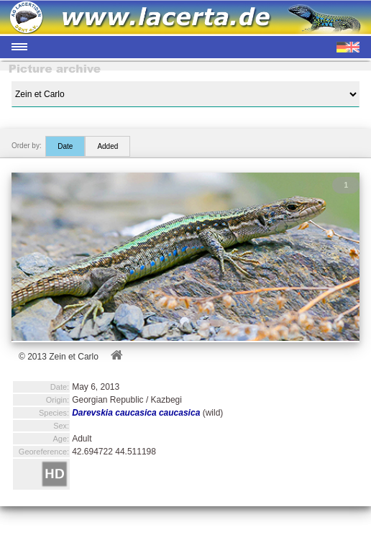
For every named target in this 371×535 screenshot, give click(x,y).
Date (65, 146)
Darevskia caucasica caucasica (136, 413)
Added (107, 146)
